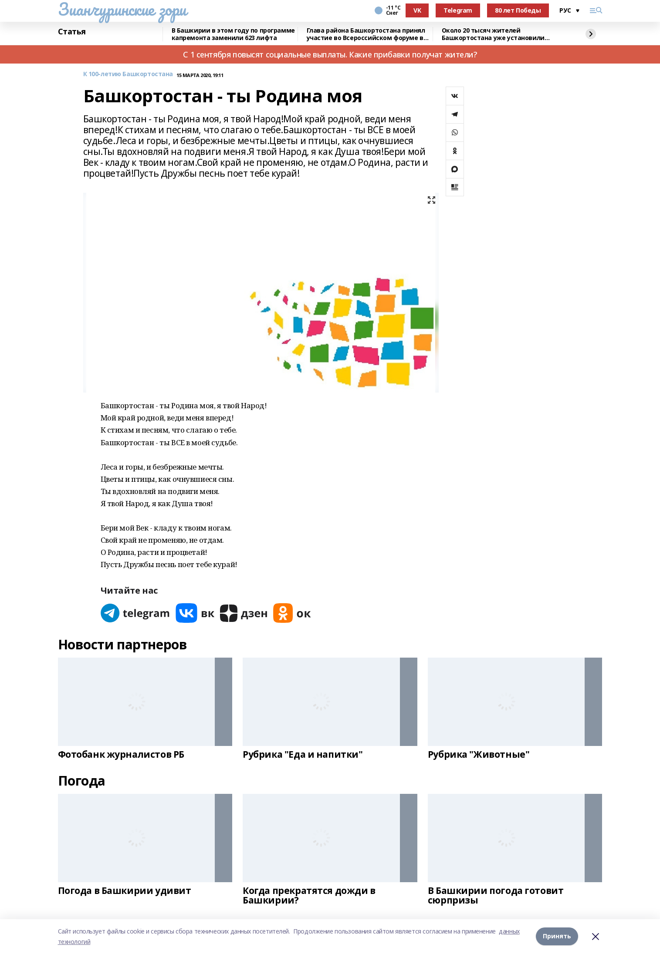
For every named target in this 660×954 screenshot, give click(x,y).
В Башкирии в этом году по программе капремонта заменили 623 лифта (233, 34)
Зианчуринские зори (122, 9)
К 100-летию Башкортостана (128, 74)
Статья (72, 32)
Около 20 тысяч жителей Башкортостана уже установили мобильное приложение (493, 34)
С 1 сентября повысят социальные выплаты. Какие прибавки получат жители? (330, 54)
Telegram (457, 10)
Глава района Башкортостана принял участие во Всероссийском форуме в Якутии (366, 34)
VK (417, 10)
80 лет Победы (518, 10)
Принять (557, 936)
